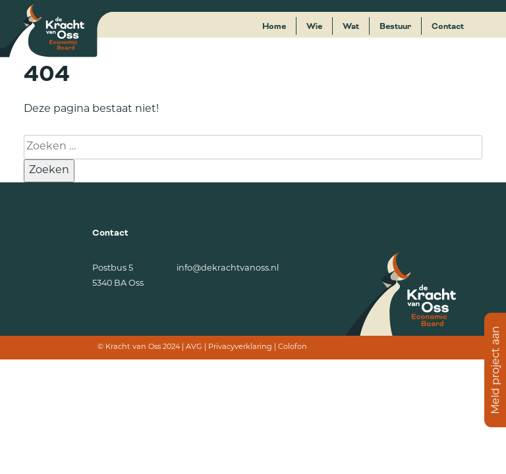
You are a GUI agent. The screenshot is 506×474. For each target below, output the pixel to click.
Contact (448, 26)
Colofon (292, 347)
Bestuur (395, 26)
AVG (194, 347)
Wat (351, 26)
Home (274, 26)
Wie (314, 26)
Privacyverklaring (240, 347)
